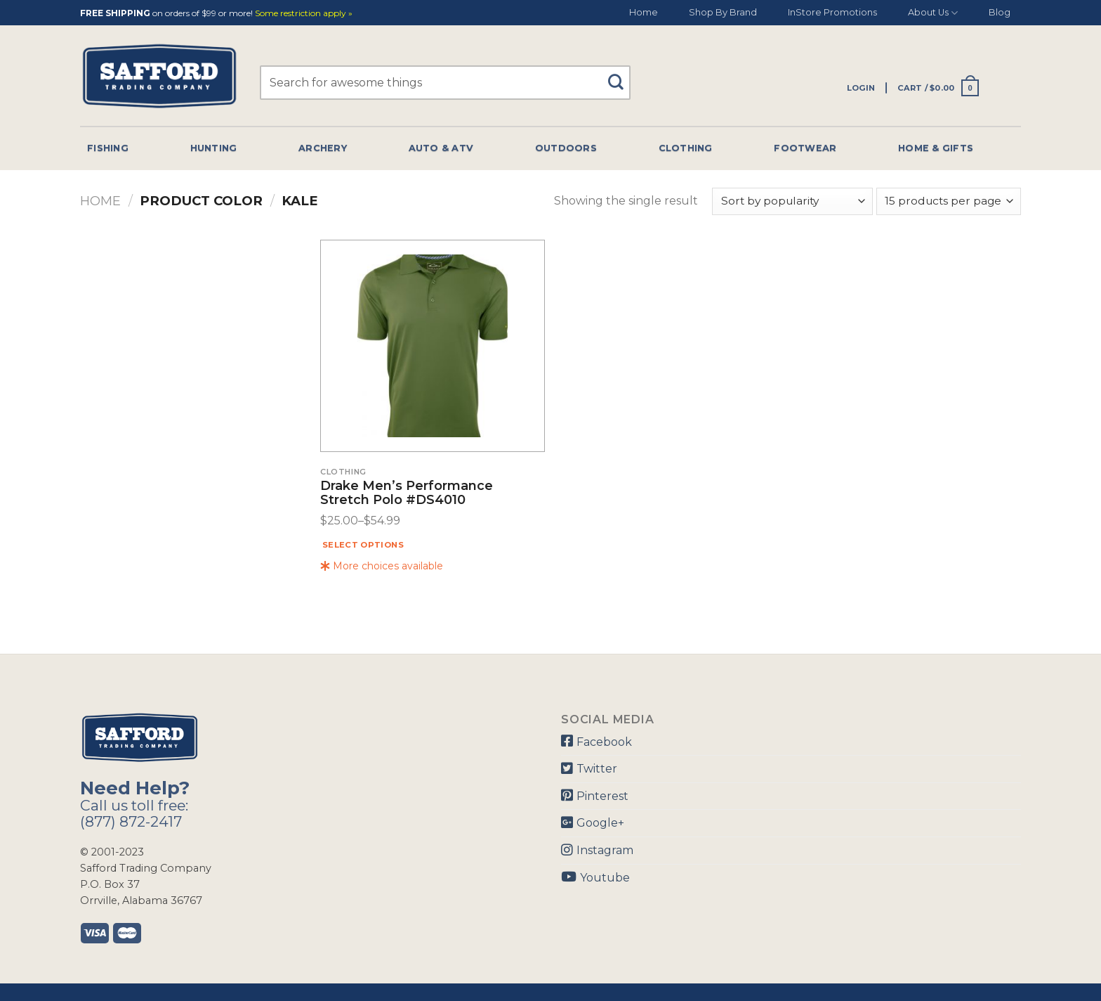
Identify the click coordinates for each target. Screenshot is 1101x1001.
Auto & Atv (441, 148)
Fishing (107, 148)
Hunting (213, 148)
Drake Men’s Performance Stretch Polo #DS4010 (406, 493)
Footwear (805, 148)
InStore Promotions (832, 12)
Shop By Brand (723, 12)
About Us (933, 13)
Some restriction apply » (303, 13)
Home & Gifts (935, 148)
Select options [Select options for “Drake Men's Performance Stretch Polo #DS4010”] (363, 545)
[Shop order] (792, 201)
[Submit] (621, 75)
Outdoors (566, 148)
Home (643, 12)
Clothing (686, 148)
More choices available (381, 566)
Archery (322, 148)
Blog (999, 12)
